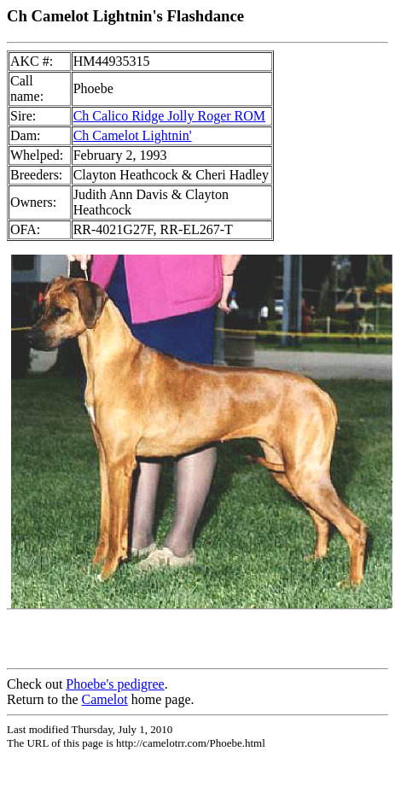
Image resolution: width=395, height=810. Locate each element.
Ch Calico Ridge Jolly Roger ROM (169, 116)
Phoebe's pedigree (115, 684)
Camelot (105, 699)
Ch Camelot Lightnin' (132, 135)
